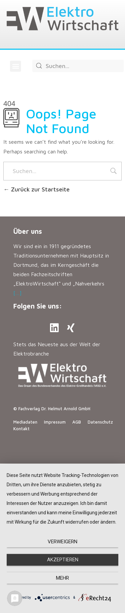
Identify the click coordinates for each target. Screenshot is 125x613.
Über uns (27, 231)
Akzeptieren (62, 560)
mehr (62, 578)
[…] (17, 293)
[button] (15, 66)
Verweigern (62, 542)
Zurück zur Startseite (36, 189)
